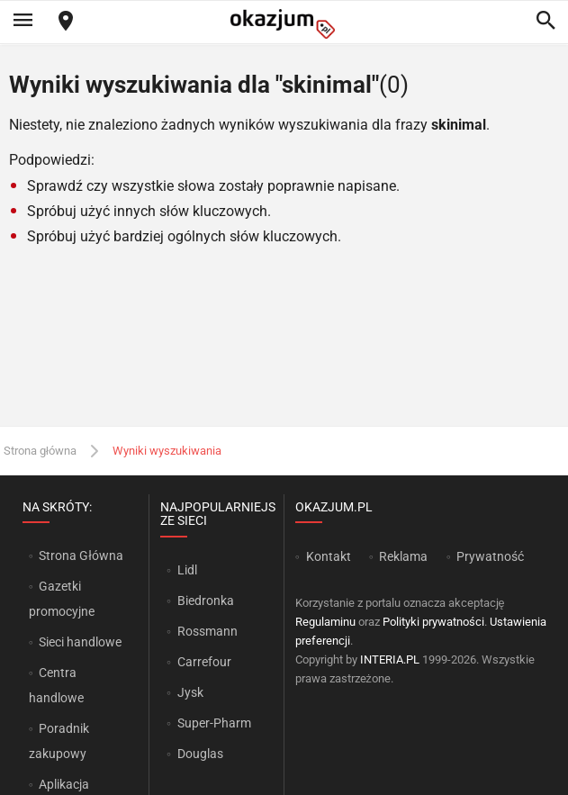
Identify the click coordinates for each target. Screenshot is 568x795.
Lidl (187, 570)
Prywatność (490, 556)
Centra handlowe (56, 685)
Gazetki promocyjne (62, 599)
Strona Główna (80, 555)
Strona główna (40, 450)
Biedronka (205, 600)
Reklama (403, 556)
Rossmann (207, 631)
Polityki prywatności (433, 621)
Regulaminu (325, 621)
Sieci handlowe (80, 642)
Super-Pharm (214, 723)
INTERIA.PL (389, 659)
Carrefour (204, 662)
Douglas (200, 753)
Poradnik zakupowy (59, 741)
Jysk (190, 692)
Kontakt (328, 556)
